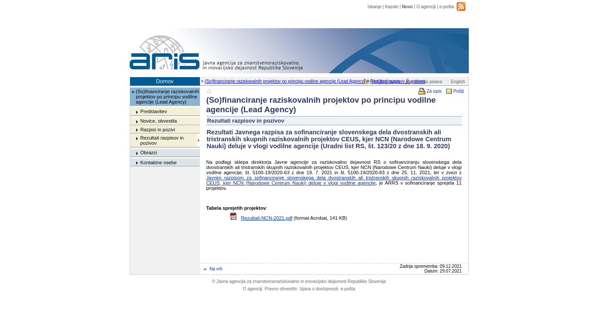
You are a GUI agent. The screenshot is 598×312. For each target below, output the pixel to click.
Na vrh (215, 268)
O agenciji (426, 6)
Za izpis (434, 91)
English (458, 81)
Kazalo (392, 6)
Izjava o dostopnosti (319, 288)
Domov (165, 81)
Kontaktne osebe (158, 162)
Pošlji (458, 91)
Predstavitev (153, 111)
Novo (407, 6)
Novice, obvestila (158, 121)
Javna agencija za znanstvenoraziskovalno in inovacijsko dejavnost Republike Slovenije (299, 281)
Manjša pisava (428, 81)
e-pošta (446, 6)
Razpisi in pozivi (157, 129)
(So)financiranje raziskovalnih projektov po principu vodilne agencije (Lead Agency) (285, 81)
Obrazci (148, 152)
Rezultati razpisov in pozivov (397, 81)
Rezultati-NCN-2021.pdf (267, 218)
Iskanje (375, 6)
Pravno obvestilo (281, 288)
